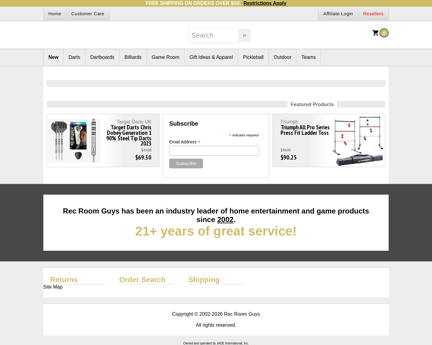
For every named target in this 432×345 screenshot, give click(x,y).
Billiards (133, 57)
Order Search (142, 279)
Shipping (204, 279)
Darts (74, 57)
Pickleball (253, 57)
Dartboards (102, 57)
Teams (308, 57)
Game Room (166, 57)
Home (55, 13)
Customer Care (87, 13)
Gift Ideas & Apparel (211, 57)
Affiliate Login (338, 13)
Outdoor (282, 57)
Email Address (184, 142)
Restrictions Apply (264, 3)
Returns (64, 279)
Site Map (53, 286)
